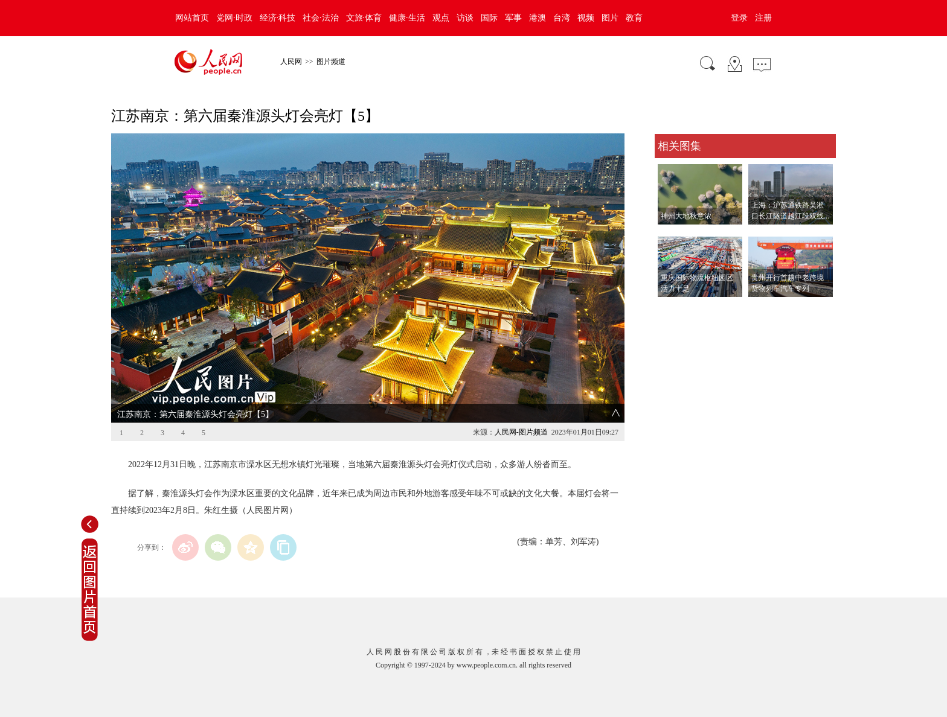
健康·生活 (407, 17)
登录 (739, 17)
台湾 (561, 17)
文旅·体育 (364, 17)
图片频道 (330, 61)
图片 (610, 17)
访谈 (465, 17)
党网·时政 (234, 17)
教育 (634, 17)
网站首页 (192, 17)
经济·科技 (278, 17)
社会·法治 (321, 17)
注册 (763, 17)
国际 (489, 17)
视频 (585, 17)
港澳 (537, 17)
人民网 (291, 61)
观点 (440, 17)
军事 (513, 17)
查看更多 (672, 309)
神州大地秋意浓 (686, 216)
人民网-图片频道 (521, 432)
